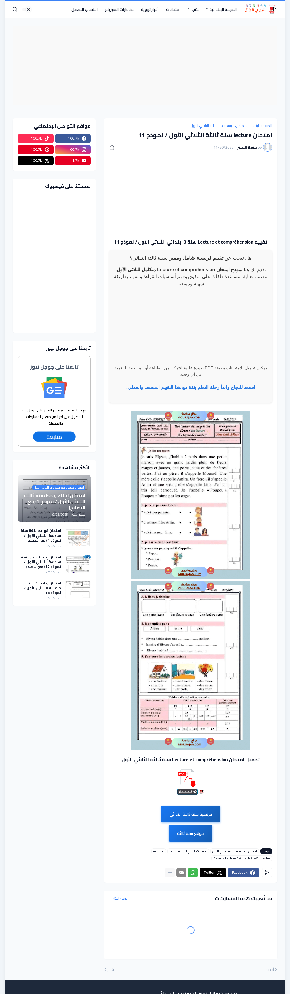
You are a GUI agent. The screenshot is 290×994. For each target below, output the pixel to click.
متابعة (54, 436)
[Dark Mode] (26, 9)
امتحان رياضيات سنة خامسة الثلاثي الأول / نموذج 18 (42, 588)
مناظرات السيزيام (119, 9)
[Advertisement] (142, 65)
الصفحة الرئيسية (260, 125)
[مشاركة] (113, 147)
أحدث (270, 969)
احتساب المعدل (84, 9)
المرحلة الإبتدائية (223, 9)
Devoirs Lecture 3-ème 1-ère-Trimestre (242, 858)
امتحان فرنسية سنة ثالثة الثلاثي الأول (217, 125)
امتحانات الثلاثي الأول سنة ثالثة (188, 851)
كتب (195, 9)
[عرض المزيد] (170, 872)
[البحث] (17, 9)
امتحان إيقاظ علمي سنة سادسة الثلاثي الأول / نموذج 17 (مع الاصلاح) (40, 562)
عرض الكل (120, 898)
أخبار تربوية (150, 9)
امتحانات (173, 9)
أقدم (111, 969)
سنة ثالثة (158, 851)
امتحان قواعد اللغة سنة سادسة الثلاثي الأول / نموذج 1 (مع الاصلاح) (41, 535)
